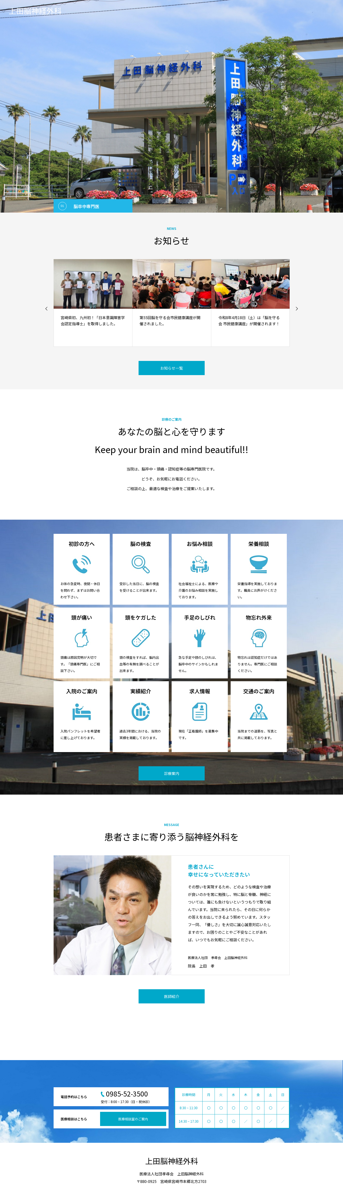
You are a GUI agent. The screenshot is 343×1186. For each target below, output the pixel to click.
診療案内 (171, 773)
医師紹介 (171, 996)
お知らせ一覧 (171, 368)
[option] (171, 106)
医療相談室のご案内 (133, 1119)
